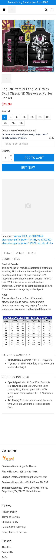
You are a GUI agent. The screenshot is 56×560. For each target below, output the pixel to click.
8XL (21, 123)
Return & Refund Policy (14, 502)
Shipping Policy (10, 497)
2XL (24, 117)
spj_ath (41, 243)
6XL (5, 123)
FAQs (4, 533)
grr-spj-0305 (20, 236)
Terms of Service (11, 492)
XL (17, 117)
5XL (47, 117)
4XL (40, 117)
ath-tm (49, 243)
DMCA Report (21, 552)
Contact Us (7, 528)
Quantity (6, 151)
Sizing (5, 538)
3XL (32, 117)
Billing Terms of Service (14, 507)
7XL (13, 123)
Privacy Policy (9, 487)
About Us (6, 522)
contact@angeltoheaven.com (32, 452)
